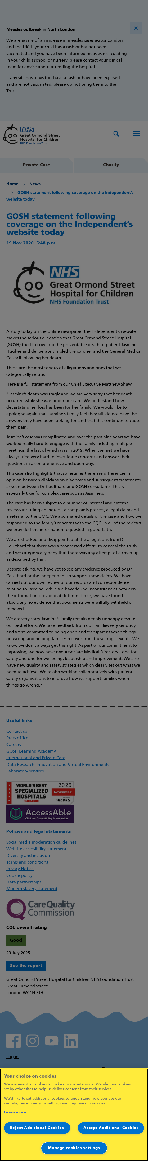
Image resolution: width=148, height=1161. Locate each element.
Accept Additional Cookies (111, 1128)
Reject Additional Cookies (37, 1128)
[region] (74, 1114)
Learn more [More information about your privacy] (15, 1113)
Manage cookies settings (74, 1148)
